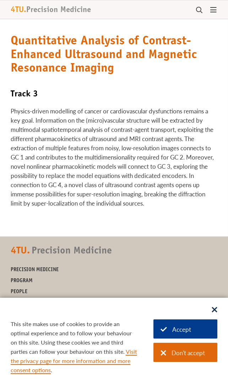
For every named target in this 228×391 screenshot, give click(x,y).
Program (22, 281)
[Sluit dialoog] (214, 310)
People (19, 292)
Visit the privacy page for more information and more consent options (74, 360)
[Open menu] (213, 10)
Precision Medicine (35, 270)
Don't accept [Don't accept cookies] (183, 353)
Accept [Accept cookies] (176, 329)
